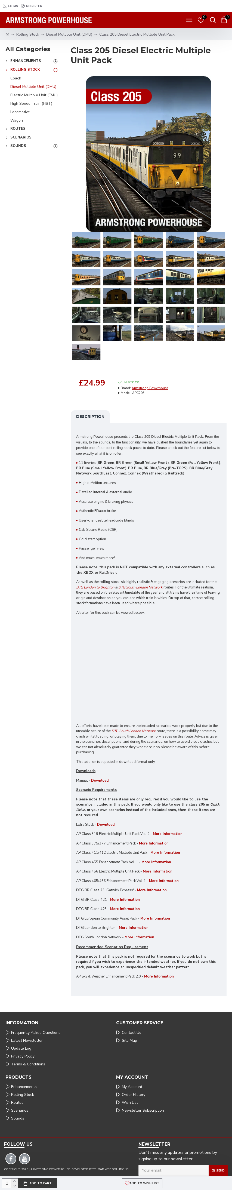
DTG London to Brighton (95, 587)
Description (90, 416)
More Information (165, 852)
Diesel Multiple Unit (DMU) (69, 34)
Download (100, 780)
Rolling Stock (27, 34)
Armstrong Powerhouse (150, 388)
